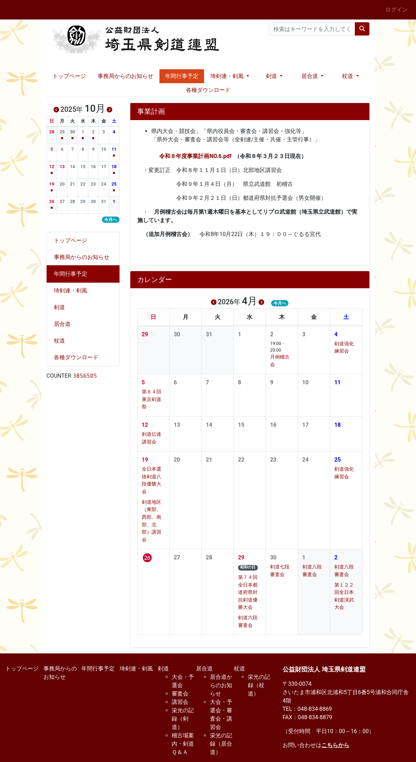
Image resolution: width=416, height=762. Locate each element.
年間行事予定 (181, 76)
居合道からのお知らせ (221, 685)
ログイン (396, 9)
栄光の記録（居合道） (221, 743)
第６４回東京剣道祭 (151, 399)
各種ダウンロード (208, 90)
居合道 (65, 324)
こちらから (335, 745)
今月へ (280, 303)
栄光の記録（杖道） (259, 685)
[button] (51, 131)
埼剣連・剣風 (73, 290)
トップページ (69, 76)
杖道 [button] (348, 76)
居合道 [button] (310, 76)
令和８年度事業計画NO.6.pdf (195, 156)
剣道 (62, 307)
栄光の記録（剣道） (183, 718)
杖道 (62, 340)
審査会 (180, 693)
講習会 (180, 702)
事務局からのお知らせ (125, 76)
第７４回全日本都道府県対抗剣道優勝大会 (248, 592)
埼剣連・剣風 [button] (227, 76)
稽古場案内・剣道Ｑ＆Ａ (183, 743)
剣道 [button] (272, 76)
